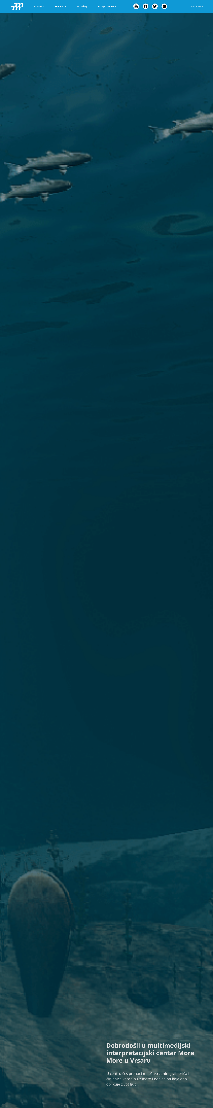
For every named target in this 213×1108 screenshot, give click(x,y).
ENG (200, 6)
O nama (39, 6)
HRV (193, 6)
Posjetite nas (107, 6)
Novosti (60, 6)
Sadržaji (82, 6)
